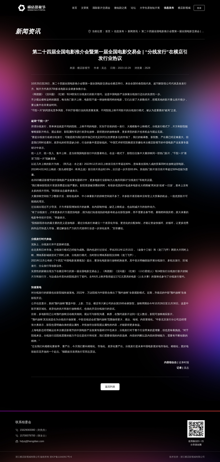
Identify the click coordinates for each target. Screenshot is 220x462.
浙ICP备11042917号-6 (61, 457)
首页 (74, 7)
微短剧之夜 (120, 7)
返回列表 (110, 386)
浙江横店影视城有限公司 (192, 457)
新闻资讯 (133, 31)
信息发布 (169, 7)
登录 (199, 8)
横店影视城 (184, 7)
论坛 (133, 7)
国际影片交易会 (101, 7)
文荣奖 (85, 7)
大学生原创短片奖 (150, 7)
